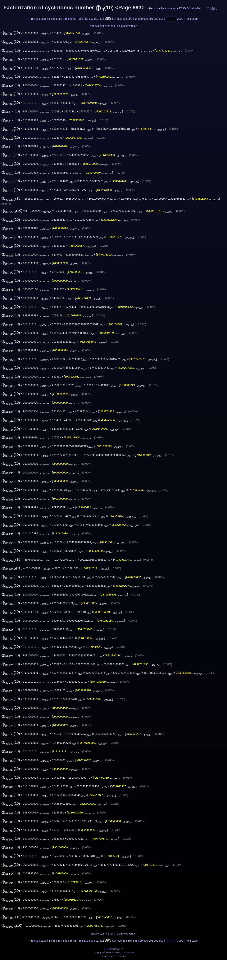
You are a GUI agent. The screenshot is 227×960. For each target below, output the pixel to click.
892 (101, 18)
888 (81, 18)
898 (135, 18)
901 (151, 18)
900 (145, 18)
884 (60, 18)
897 (130, 18)
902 (156, 18)
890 (91, 18)
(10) (10, 33)
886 (70, 18)
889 (86, 18)
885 (65, 18)
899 (140, 18)
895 (119, 18)
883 (54, 18)
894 (114, 18)
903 (161, 18)
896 (125, 18)
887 (75, 18)
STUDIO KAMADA (190, 8)
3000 (180, 18)
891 (96, 18)
